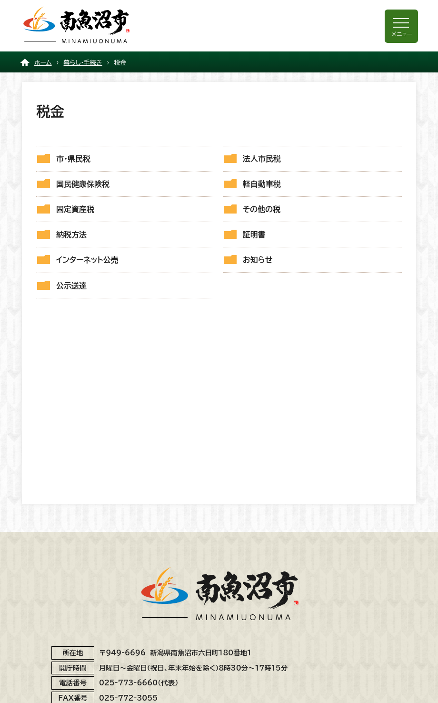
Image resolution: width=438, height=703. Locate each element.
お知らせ (258, 260)
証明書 (254, 234)
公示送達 (71, 285)
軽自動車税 (262, 184)
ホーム (43, 63)
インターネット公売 (87, 260)
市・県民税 (73, 159)
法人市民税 (262, 159)
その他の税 (261, 209)
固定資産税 (75, 209)
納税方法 (71, 234)
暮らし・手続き (83, 63)
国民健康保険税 (83, 184)
